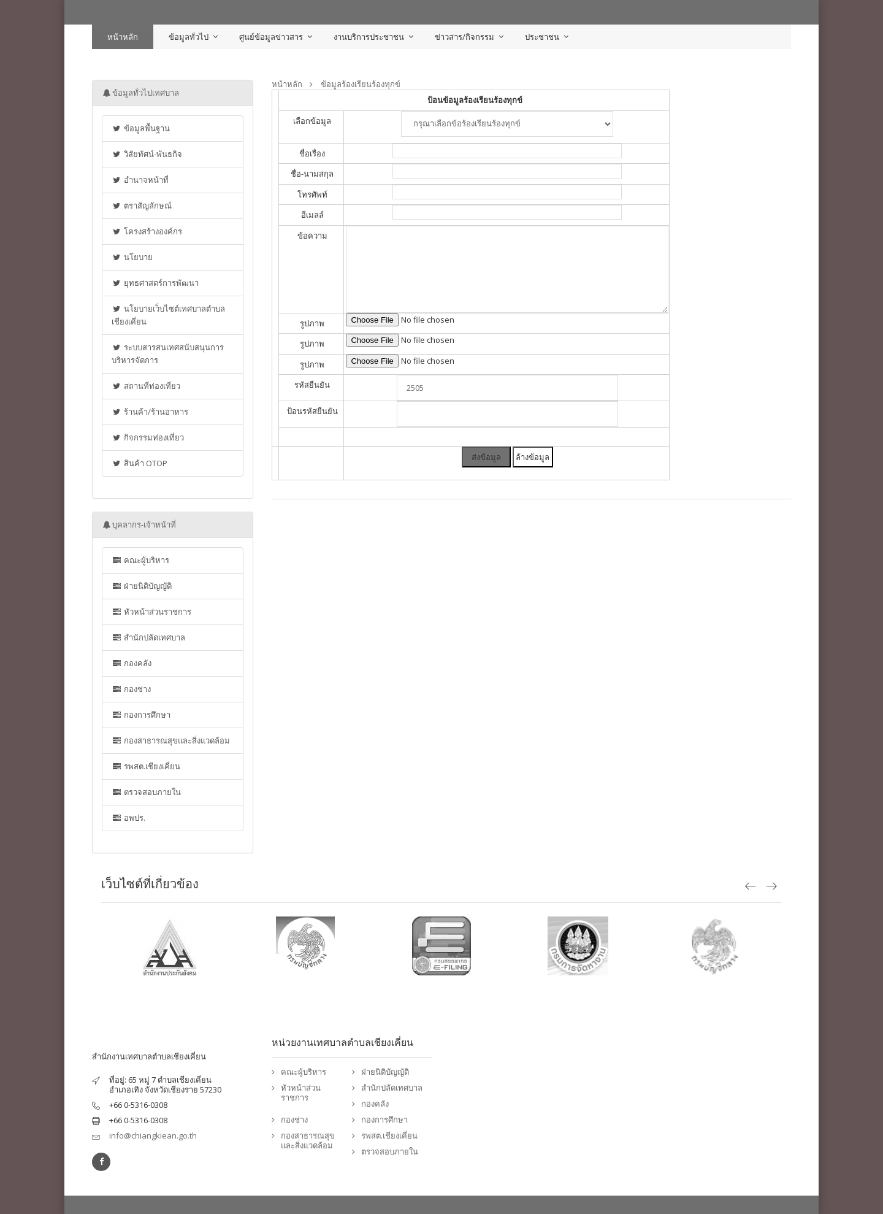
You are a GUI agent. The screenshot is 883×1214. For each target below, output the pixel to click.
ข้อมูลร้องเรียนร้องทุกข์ (360, 84)
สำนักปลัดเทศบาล (148, 637)
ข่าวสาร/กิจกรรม (464, 36)
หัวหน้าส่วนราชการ (151, 611)
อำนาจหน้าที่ (140, 179)
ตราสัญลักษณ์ (142, 205)
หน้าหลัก (122, 36)
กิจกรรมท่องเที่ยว (148, 437)
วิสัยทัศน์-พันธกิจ (147, 153)
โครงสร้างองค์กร (147, 231)
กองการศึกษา (141, 714)
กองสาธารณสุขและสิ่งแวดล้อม (171, 740)
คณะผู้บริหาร (140, 560)
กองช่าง (131, 688)
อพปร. (128, 817)
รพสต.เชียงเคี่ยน (146, 766)
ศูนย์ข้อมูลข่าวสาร (271, 36)
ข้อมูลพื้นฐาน (141, 128)
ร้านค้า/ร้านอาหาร (150, 411)
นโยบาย (132, 257)
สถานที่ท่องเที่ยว (146, 385)
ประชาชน (542, 36)
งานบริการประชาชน (369, 36)
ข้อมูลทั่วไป (188, 36)
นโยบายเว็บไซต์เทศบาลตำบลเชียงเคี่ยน (168, 315)
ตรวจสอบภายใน (146, 791)
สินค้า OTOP (139, 463)
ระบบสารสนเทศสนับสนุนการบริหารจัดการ (168, 354)
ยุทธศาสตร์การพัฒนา (155, 282)
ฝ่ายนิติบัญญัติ (142, 585)
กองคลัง (131, 663)
